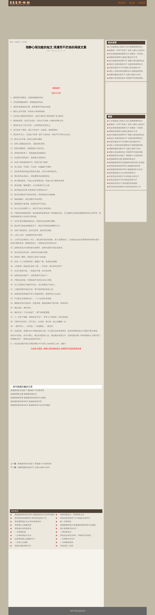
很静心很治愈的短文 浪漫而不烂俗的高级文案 (127, 78)
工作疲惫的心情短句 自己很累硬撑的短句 (126, 47)
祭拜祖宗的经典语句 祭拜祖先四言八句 (31, 518)
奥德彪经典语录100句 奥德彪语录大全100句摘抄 (30, 405)
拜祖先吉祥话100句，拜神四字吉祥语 (75, 535)
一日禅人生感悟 (21, 542)
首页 (11, 42)
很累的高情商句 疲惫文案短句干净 (123, 57)
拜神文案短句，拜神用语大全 (72, 515)
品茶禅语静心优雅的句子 (25, 539)
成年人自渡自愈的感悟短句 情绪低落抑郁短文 (127, 71)
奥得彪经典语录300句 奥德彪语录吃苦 (26, 401)
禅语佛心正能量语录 (23, 525)
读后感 (132, 3)
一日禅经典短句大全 (23, 535)
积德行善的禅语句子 (23, 546)
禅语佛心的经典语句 (23, 528)
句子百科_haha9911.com (49, 344)
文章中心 (18, 42)
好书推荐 (142, 3)
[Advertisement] (77, 23)
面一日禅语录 (65, 521)
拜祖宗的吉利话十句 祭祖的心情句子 (75, 518)
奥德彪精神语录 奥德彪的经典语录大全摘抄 (28, 398)
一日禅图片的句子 (67, 539)
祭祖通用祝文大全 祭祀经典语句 (28, 521)
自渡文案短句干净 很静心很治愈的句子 (125, 68)
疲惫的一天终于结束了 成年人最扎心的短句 (127, 50)
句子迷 (24, 42)
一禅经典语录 (65, 532)
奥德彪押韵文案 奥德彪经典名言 (23, 394)
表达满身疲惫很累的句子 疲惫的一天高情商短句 (128, 54)
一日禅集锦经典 (66, 542)
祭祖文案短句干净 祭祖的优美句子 (123, 180)
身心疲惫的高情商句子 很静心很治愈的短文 (127, 61)
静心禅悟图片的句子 (68, 528)
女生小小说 (56, 93)
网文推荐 (122, 3)
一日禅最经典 (20, 532)
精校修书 (56, 88)
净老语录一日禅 (66, 546)
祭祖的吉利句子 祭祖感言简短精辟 (123, 183)
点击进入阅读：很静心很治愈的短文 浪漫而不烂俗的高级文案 (56, 348)
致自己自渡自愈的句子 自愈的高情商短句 (126, 64)
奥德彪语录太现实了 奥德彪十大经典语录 (27, 390)
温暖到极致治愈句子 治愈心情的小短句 (34, 467)
